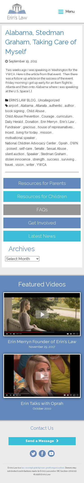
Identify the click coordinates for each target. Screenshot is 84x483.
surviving (67, 159)
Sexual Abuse (56, 148)
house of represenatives (55, 127)
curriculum (64, 116)
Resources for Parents (42, 183)
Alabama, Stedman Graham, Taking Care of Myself (40, 42)
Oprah (62, 143)
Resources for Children (42, 196)
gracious (29, 127)
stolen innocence (17, 159)
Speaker (32, 154)
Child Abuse (35, 111)
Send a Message (40, 441)
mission (46, 132)
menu (70, 11)
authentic (55, 105)
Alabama (27, 105)
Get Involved (42, 223)
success (53, 159)
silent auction (14, 154)
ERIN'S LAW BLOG (22, 100)
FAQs (42, 209)
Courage (47, 116)
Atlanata (41, 105)
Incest (9, 132)
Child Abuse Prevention (22, 116)
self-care (25, 148)
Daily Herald (14, 122)
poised (12, 148)
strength (39, 159)
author (69, 105)
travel (9, 165)
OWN (74, 143)
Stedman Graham (53, 154)
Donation (31, 122)
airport (13, 105)
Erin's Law (67, 122)
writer (30, 165)
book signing (14, 111)
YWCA (41, 165)
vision (19, 165)
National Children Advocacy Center (30, 143)
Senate (39, 148)
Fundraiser (12, 127)
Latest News (42, 236)
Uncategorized (49, 100)
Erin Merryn (49, 122)
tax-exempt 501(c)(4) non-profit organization (43, 468)
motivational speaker (20, 138)
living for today (27, 132)
